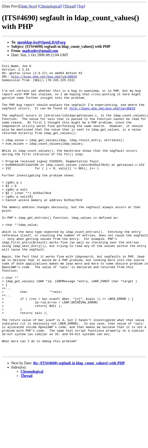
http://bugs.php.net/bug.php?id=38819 (44, 79)
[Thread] (69, 6)
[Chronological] (50, 6)
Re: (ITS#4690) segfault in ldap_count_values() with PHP (79, 421)
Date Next (28, 6)
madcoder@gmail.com (40, 51)
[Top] (81, 6)
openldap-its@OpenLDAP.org (41, 42)
